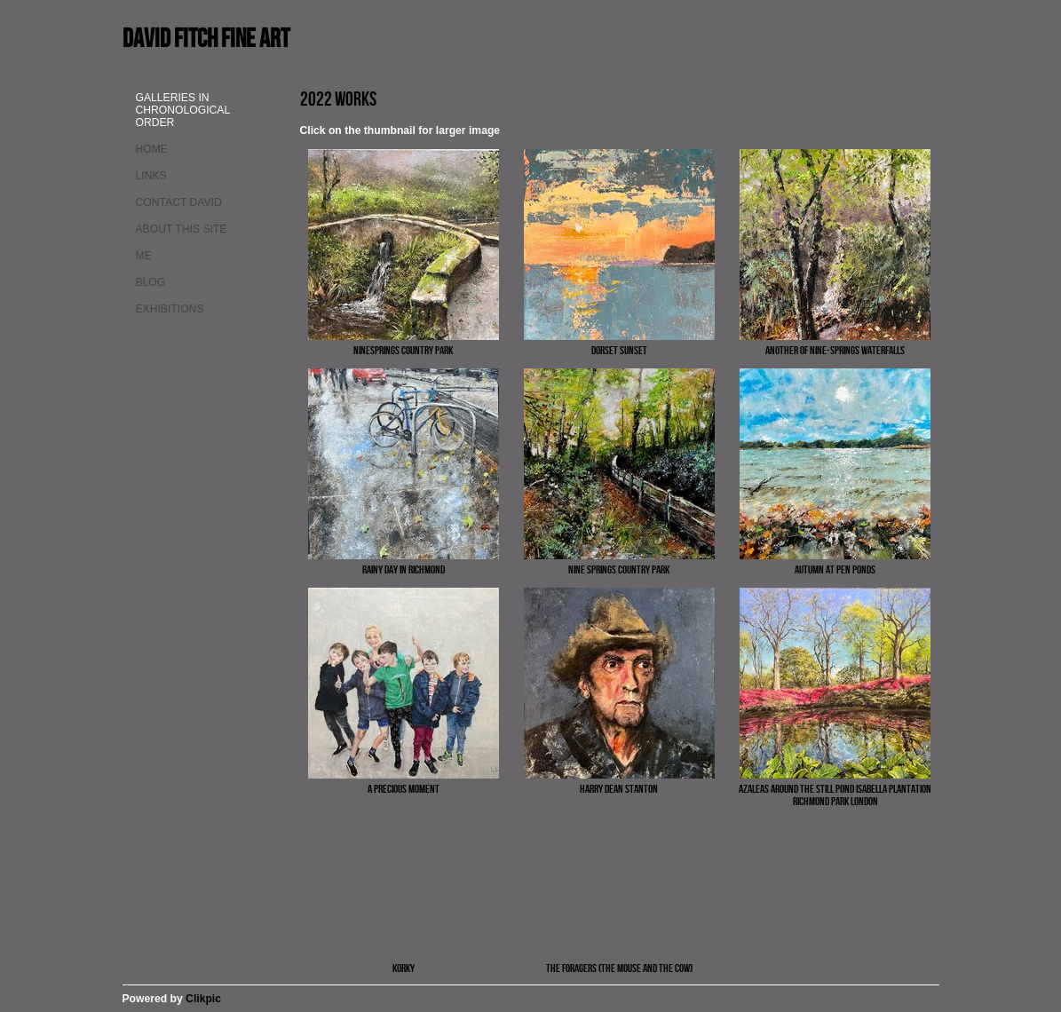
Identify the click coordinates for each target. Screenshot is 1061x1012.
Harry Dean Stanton (619, 788)
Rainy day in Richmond (403, 569)
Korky (403, 967)
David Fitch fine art (206, 37)
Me (144, 255)
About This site (181, 229)
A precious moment (403, 788)
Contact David (179, 202)
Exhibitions (170, 309)
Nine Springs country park (618, 569)
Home (152, 149)
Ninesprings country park (403, 350)
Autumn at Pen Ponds (835, 569)
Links (151, 176)
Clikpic (203, 998)
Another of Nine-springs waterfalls (835, 350)
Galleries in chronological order (183, 110)
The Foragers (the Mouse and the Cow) (619, 967)
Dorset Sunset (619, 350)
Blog (151, 282)
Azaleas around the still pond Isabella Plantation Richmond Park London (835, 794)
